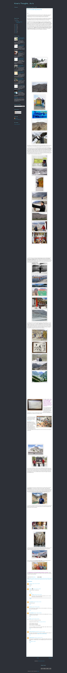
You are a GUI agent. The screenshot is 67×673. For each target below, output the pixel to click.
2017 (16, 24)
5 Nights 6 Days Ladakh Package (42, 633)
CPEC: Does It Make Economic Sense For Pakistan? (21, 72)
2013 (16, 29)
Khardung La (29, 579)
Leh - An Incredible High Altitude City (19, 22)
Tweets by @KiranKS (17, 124)
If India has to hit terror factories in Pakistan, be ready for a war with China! (21, 38)
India (43, 578)
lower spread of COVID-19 (42, 621)
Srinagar (49, 579)
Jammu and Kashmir (47, 578)
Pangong (40, 579)
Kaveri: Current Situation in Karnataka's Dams (21, 45)
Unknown (30, 583)
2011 (16, 31)
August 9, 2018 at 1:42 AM (38, 594)
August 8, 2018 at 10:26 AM (36, 583)
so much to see (29, 420)
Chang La (33, 578)
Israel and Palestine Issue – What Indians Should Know (21, 79)
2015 (16, 26)
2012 (16, 30)
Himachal (38, 578)
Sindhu (46, 579)
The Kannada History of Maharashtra (21, 91)
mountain (36, 579)
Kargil (51, 578)
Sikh (44, 579)
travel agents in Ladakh (32, 641)
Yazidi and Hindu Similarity (20, 52)
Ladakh (32, 579)
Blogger (38, 671)
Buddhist (30, 578)
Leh (33, 579)
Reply (30, 591)
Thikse (51, 579)
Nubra (38, 579)
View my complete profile (17, 119)
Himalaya (41, 578)
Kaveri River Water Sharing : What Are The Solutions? (21, 66)
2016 (16, 25)
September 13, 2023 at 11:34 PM (40, 631)
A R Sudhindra (31, 601)
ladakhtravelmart (31, 637)
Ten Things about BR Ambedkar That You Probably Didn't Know (21, 59)
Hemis (36, 578)
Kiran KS (16, 118)
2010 (16, 32)
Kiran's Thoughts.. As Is (24, 3)
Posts (16, 111)
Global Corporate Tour (32, 631)
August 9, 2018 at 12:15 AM (37, 601)
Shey (42, 579)
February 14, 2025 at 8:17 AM (38, 637)
